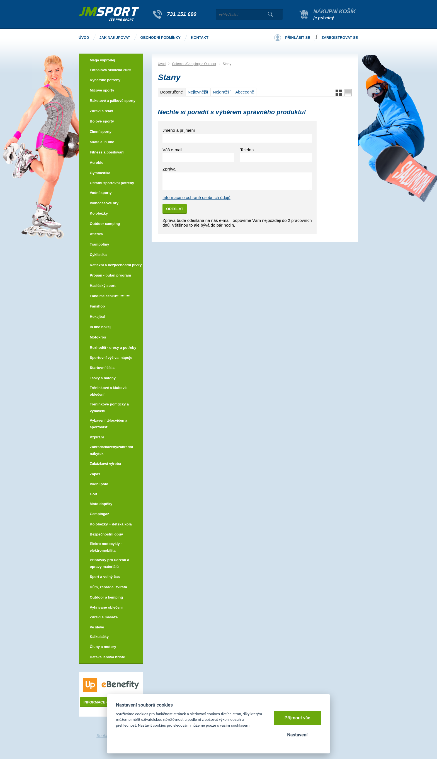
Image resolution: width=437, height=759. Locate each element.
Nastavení (297, 735)
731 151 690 (181, 14)
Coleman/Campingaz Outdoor (194, 64)
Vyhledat (270, 14)
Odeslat (174, 209)
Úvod (162, 64)
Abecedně (244, 92)
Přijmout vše (297, 717)
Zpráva (169, 169)
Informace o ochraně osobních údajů (196, 197)
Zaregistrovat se (340, 37)
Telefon (247, 149)
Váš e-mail (172, 149)
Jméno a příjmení (178, 130)
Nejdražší (221, 92)
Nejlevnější (198, 92)
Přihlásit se (297, 37)
